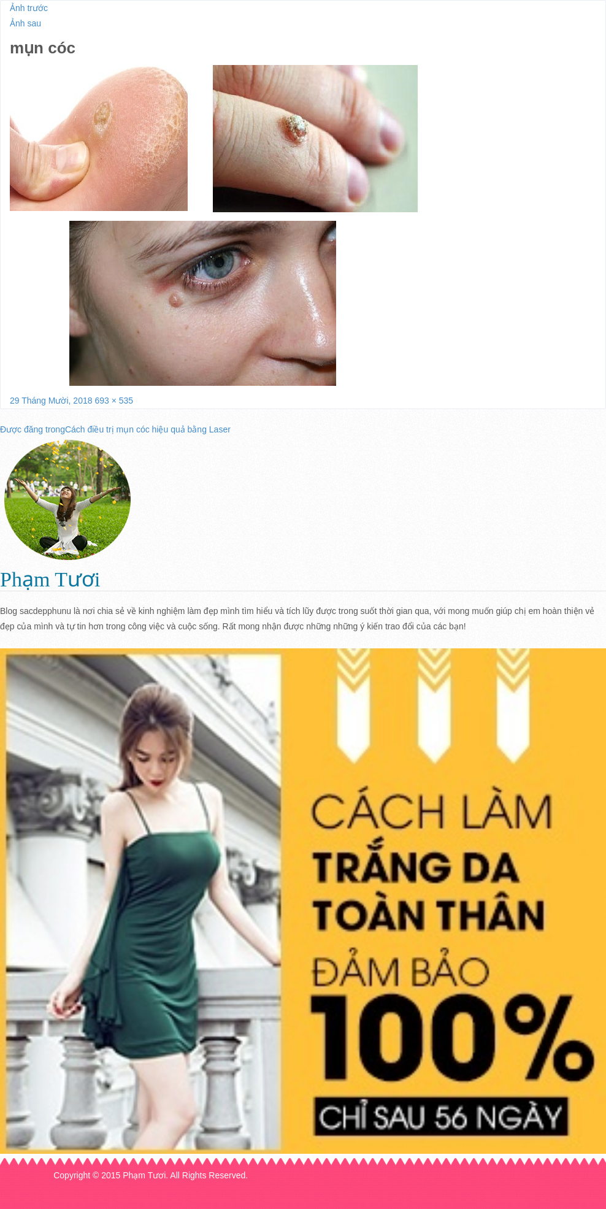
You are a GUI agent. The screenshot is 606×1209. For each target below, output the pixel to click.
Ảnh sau (25, 23)
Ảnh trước (29, 8)
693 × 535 (113, 400)
